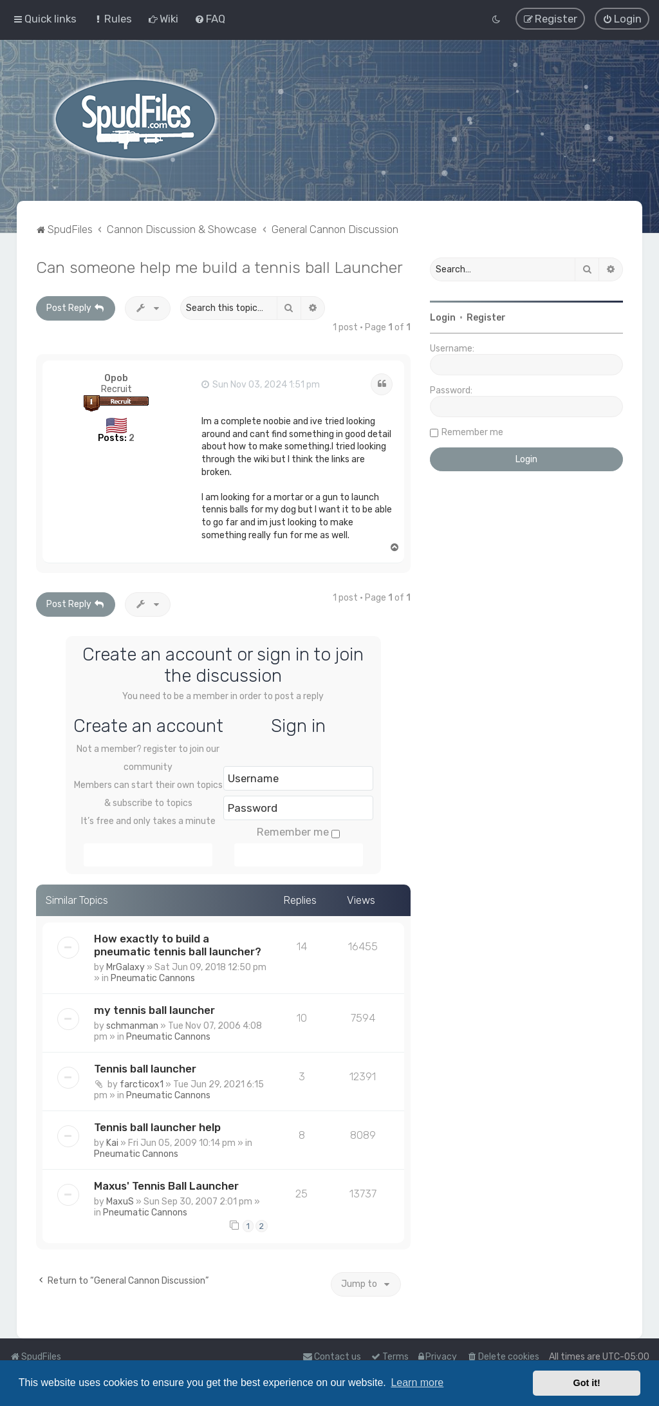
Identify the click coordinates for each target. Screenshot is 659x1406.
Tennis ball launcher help (157, 1126)
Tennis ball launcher (145, 1067)
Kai (112, 1141)
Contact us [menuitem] (331, 1356)
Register (486, 316)
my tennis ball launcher (154, 1008)
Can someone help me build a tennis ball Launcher (219, 266)
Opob (116, 376)
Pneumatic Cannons (153, 976)
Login (443, 316)
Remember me (298, 830)
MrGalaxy (125, 966)
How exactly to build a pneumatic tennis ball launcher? (177, 944)
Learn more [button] (417, 1382)
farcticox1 (141, 1083)
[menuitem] (112, 18)
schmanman (132, 1024)
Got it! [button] (586, 1383)
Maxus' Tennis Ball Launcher (166, 1184)
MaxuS (120, 1200)
